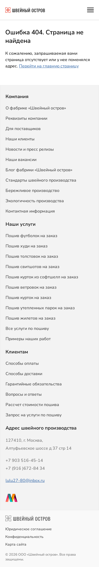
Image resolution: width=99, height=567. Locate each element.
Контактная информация (30, 211)
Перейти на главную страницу (49, 66)
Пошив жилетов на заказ (30, 318)
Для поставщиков (23, 129)
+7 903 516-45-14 (24, 460)
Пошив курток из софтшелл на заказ (42, 277)
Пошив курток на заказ (28, 298)
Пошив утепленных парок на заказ (40, 308)
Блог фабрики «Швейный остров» (39, 170)
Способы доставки (24, 374)
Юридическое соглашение (28, 529)
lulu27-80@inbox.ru (25, 480)
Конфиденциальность (24, 536)
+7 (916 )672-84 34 (25, 468)
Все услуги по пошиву (27, 328)
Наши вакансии (21, 160)
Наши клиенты (20, 139)
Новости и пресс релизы (30, 149)
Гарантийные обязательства (34, 384)
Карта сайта (15, 544)
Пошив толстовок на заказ (32, 256)
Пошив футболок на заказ (31, 236)
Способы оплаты (22, 363)
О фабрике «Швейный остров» (36, 108)
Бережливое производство (32, 190)
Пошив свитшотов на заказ (32, 267)
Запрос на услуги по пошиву (34, 415)
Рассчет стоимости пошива (32, 405)
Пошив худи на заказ (27, 246)
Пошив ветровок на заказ (31, 287)
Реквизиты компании (26, 118)
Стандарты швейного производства (41, 180)
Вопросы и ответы (24, 394)
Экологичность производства (35, 201)
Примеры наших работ (28, 339)
